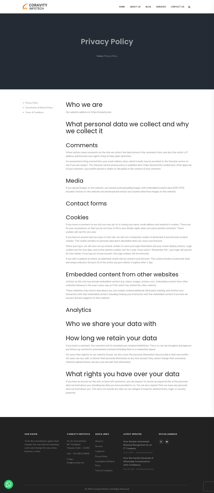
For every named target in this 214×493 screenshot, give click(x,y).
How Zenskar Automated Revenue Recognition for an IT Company (137, 445)
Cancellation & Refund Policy (39, 107)
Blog (148, 7)
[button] (8, 484)
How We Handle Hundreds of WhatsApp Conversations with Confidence (138, 461)
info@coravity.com (75, 462)
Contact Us (177, 7)
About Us (135, 7)
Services (161, 7)
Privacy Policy (31, 102)
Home (122, 7)
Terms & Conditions (34, 112)
